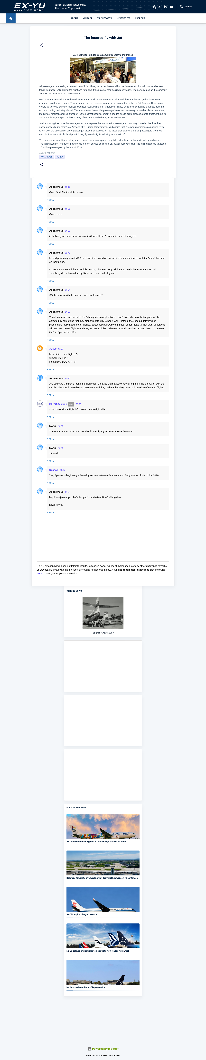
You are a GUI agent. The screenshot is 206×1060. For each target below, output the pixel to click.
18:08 (60, 426)
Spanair (53, 469)
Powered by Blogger (103, 1049)
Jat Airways (46, 157)
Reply (50, 200)
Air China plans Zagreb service (81, 914)
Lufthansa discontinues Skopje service (85, 987)
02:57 (60, 349)
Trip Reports (104, 18)
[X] (159, 6)
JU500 (52, 348)
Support (140, 18)
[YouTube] (171, 6)
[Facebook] (154, 6)
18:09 (60, 448)
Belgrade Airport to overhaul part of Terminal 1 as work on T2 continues (102, 878)
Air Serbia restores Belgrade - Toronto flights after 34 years (96, 841)
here (39, 573)
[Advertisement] (103, 666)
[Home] (11, 18)
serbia (59, 157)
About (74, 18)
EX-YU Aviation (58, 404)
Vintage (87, 18)
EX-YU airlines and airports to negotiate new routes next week (97, 951)
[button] (41, 45)
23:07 (62, 470)
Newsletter (123, 18)
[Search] (181, 6)
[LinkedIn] (165, 6)
